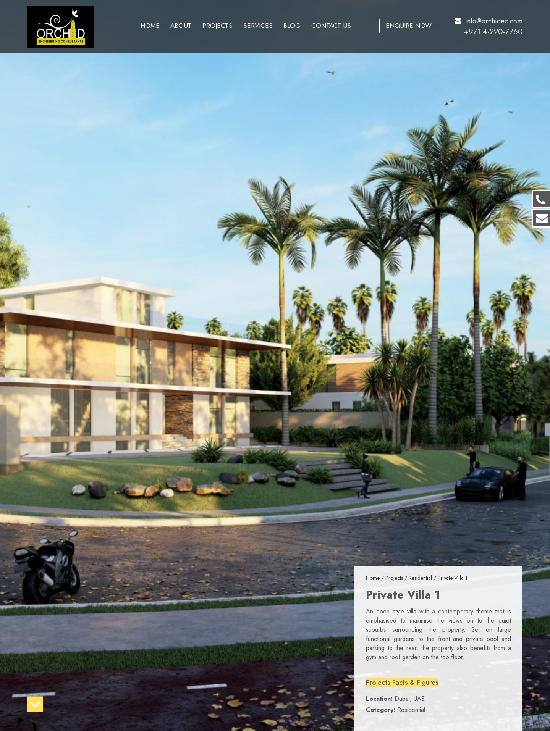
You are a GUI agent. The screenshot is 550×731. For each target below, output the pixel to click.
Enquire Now (409, 25)
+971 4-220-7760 (493, 31)
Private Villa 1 (452, 578)
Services (258, 25)
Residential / (423, 578)
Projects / (397, 578)
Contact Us (331, 25)
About (181, 25)
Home (150, 25)
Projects (217, 25)
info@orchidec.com (488, 21)
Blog (292, 25)
